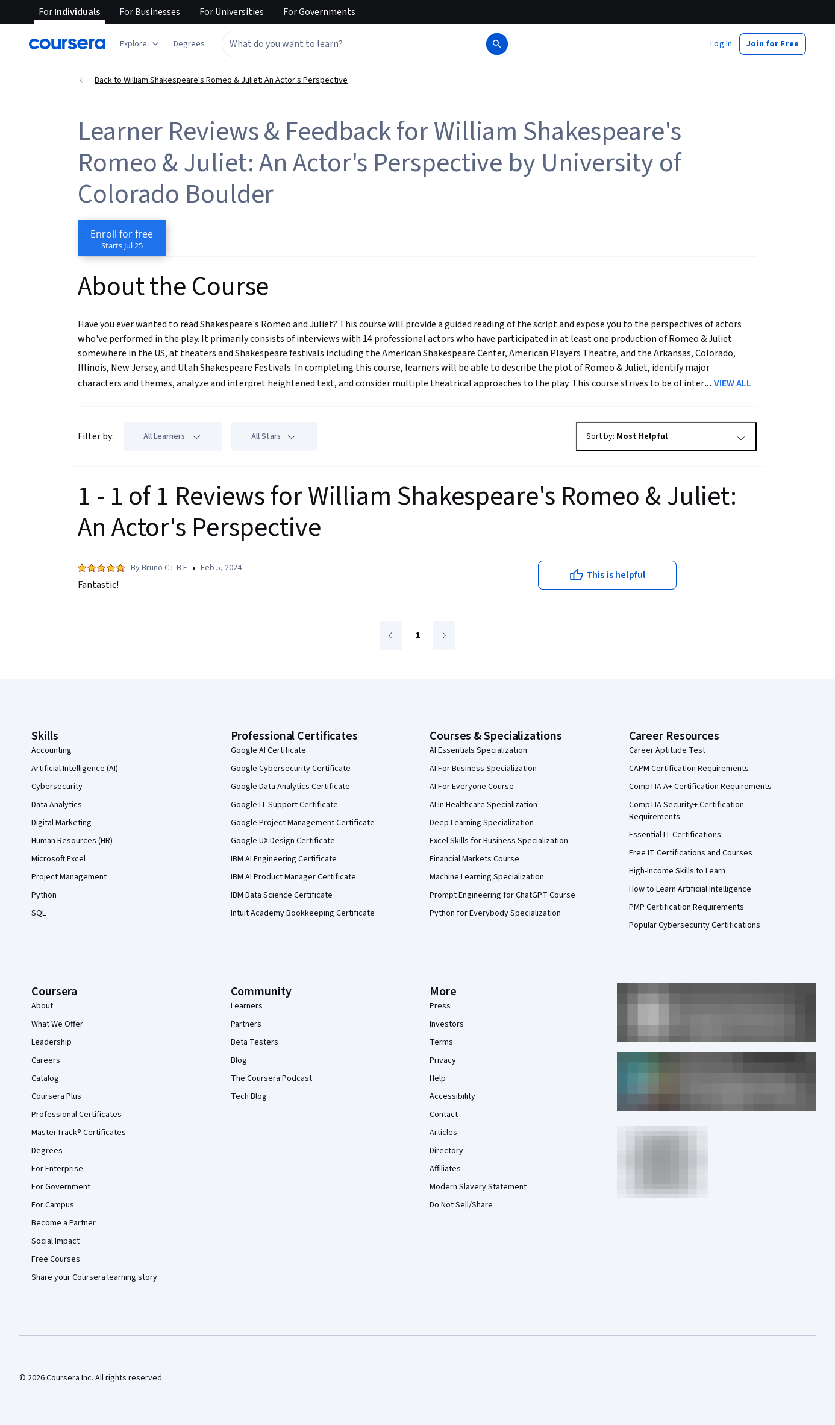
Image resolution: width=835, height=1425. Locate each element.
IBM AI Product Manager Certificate (293, 877)
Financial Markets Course (474, 859)
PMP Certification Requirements (686, 907)
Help (438, 1078)
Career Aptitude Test (667, 750)
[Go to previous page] (391, 635)
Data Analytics (56, 805)
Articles (443, 1133)
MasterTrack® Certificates (78, 1133)
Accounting (51, 750)
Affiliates (445, 1169)
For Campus (52, 1205)
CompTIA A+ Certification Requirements (700, 787)
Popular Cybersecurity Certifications (694, 925)
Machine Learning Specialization (487, 877)
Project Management (69, 877)
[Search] (497, 44)
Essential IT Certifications (675, 835)
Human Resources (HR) (72, 841)
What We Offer (57, 1024)
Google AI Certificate (268, 750)
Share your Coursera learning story (94, 1277)
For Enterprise (57, 1169)
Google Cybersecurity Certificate (291, 769)
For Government (60, 1187)
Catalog (45, 1078)
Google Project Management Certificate (303, 823)
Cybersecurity (57, 787)
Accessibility (452, 1096)
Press (440, 1006)
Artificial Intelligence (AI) (74, 769)
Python (44, 895)
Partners (246, 1024)
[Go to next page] (444, 635)
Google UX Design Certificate (283, 841)
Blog (239, 1060)
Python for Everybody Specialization (495, 913)
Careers (45, 1060)
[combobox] (353, 44)
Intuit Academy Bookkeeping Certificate (303, 913)
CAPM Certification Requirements (689, 769)
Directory (446, 1151)
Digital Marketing (61, 823)
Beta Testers (254, 1042)
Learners (247, 1006)
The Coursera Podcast (271, 1078)
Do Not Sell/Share (461, 1205)
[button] (189, 44)
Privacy (443, 1060)
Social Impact (55, 1241)
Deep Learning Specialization (482, 823)
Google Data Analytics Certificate (290, 787)
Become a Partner (63, 1223)
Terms (441, 1042)
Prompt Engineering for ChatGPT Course (502, 895)
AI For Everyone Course (472, 787)
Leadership (51, 1042)
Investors (447, 1024)
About (42, 1006)
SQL (38, 913)
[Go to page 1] (417, 635)
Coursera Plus (56, 1096)
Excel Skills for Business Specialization (499, 841)
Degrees (47, 1151)
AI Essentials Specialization (478, 750)
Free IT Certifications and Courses (690, 853)
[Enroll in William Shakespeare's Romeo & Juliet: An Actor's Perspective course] (122, 238)
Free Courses (55, 1259)
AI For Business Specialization (483, 769)
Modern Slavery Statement (478, 1187)
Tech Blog (249, 1096)
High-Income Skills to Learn (677, 871)
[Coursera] (67, 44)
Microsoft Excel (58, 859)
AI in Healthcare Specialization (483, 805)
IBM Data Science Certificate (282, 895)
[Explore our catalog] (140, 44)
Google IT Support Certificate (284, 805)
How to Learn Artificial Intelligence (690, 889)
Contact (444, 1115)
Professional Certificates (76, 1115)
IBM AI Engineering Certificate (284, 859)
